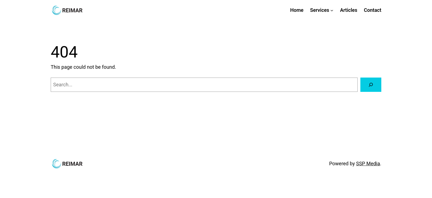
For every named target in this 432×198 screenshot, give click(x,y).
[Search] (370, 85)
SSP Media (368, 163)
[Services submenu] (331, 10)
